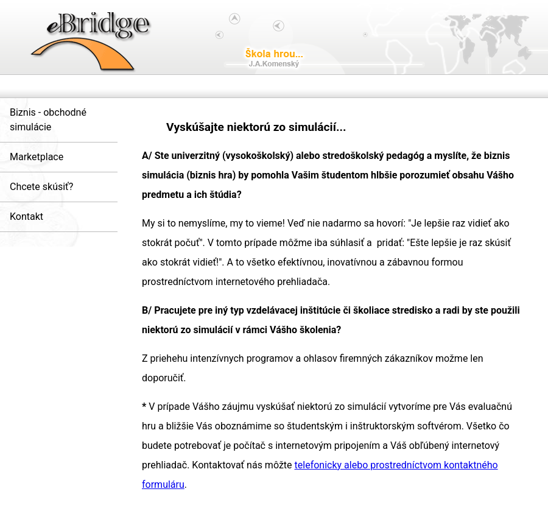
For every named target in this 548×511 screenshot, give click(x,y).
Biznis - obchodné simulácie (48, 120)
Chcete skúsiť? (41, 186)
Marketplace (36, 157)
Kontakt (26, 216)
